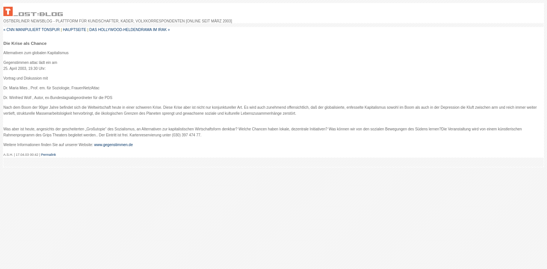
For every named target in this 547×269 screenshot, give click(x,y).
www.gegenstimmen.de (113, 145)
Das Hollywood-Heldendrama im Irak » (129, 30)
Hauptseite (74, 30)
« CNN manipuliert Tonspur (31, 30)
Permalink (48, 155)
